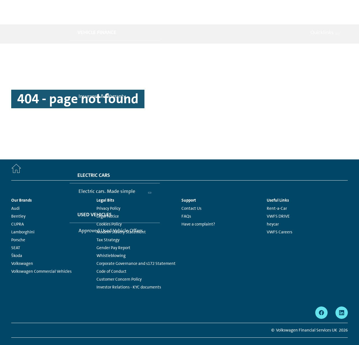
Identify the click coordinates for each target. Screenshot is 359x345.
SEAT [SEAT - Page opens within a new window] (15, 235)
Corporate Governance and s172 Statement (136, 251)
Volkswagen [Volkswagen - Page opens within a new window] (22, 251)
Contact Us (191, 196)
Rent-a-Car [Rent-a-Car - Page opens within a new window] (277, 196)
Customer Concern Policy (119, 267)
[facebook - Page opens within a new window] (321, 300)
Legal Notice (107, 204)
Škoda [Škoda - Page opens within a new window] (16, 243)
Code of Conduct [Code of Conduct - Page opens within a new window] (111, 259)
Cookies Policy (109, 212)
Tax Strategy (107, 227)
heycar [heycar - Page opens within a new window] (273, 212)
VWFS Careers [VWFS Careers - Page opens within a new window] (279, 219)
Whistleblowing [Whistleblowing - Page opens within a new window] (111, 243)
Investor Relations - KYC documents (128, 275)
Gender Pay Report (113, 235)
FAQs (186, 204)
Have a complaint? (198, 212)
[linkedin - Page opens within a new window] (341, 300)
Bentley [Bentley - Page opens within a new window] (18, 204)
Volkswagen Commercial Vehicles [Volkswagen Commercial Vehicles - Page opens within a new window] (41, 259)
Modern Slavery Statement (121, 219)
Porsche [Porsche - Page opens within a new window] (18, 227)
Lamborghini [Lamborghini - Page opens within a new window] (22, 219)
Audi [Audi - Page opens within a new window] (15, 196)
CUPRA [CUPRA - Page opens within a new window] (17, 212)
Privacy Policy (108, 196)
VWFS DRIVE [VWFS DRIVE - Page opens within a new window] (278, 204)
